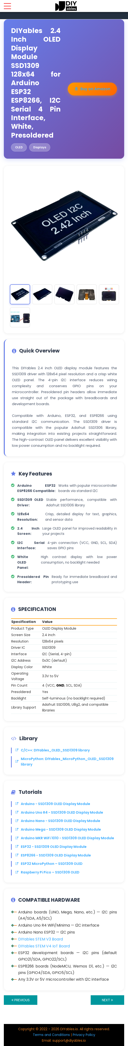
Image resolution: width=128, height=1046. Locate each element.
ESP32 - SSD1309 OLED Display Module (51, 846)
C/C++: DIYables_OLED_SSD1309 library (52, 750)
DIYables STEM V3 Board (40, 939)
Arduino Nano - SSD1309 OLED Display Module (57, 820)
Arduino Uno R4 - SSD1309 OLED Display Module (59, 812)
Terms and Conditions (51, 1034)
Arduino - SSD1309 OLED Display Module (52, 803)
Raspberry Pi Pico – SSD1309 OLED (47, 872)
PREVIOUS (20, 1000)
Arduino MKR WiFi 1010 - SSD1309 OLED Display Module (64, 838)
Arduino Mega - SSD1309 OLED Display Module (58, 829)
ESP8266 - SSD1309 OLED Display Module (53, 855)
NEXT (107, 1000)
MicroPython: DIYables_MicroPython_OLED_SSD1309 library (64, 761)
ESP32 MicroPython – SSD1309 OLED (49, 863)
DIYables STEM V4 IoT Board (44, 946)
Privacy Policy (84, 1034)
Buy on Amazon (92, 88)
